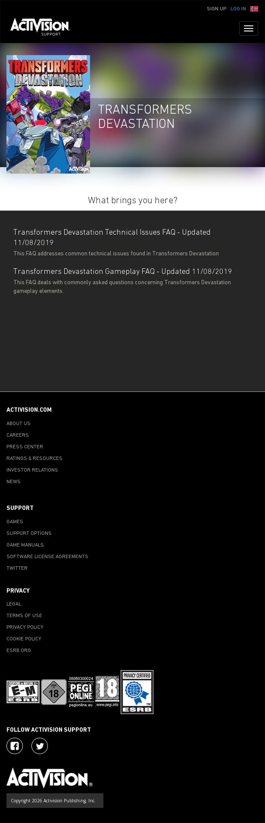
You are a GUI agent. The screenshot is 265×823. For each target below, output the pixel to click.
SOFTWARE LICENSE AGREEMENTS (47, 556)
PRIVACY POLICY (25, 627)
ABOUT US (18, 423)
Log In (238, 9)
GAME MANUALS (25, 545)
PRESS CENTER (24, 447)
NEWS (13, 481)
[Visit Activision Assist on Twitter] (39, 746)
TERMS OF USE (24, 615)
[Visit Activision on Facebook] (14, 746)
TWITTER (17, 568)
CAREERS (17, 435)
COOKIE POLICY (23, 639)
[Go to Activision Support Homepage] (44, 28)
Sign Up (216, 9)
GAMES (14, 522)
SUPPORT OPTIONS (29, 533)
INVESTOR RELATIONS (32, 470)
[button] (254, 8)
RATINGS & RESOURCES (34, 458)
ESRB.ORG (18, 650)
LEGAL (13, 604)
